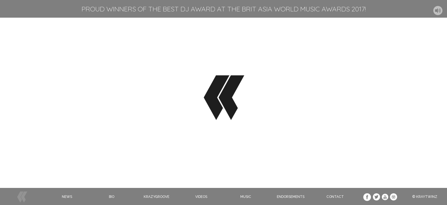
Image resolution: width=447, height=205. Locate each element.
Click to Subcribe (224, 132)
